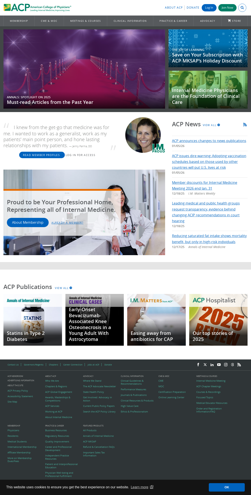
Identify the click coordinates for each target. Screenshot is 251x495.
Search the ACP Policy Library (99, 411)
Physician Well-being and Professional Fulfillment (59, 474)
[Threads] (232, 364)
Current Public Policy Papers (99, 406)
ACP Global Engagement (58, 392)
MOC (161, 386)
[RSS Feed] (239, 364)
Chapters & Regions (56, 386)
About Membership (27, 222)
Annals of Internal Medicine (98, 435)
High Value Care (129, 406)
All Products (89, 430)
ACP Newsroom (15, 376)
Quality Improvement (57, 441)
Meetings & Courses (85, 20)
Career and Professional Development (58, 448)
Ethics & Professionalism (134, 411)
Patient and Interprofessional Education (61, 466)
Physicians (13, 430)
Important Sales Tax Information (94, 454)
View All (211, 125)
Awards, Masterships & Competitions (57, 399)
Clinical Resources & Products (137, 400)
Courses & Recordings (208, 392)
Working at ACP (53, 411)
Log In (209, 7)
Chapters (53, 364)
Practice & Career (173, 20)
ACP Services (52, 406)
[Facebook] (198, 364)
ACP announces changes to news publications (209, 140)
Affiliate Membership (19, 452)
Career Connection (72, 364)
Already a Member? (67, 222)
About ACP (174, 7)
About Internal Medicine (58, 417)
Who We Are (52, 380)
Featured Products (93, 426)
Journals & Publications (134, 395)
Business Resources (56, 430)
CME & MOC (49, 20)
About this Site (15, 385)
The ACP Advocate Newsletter (99, 386)
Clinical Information (130, 20)
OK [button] (227, 487)
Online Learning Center (171, 397)
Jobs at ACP (93, 364)
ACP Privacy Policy (18, 390)
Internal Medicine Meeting (210, 380)
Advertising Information (21, 380)
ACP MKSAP (89, 441)
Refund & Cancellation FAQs (99, 446)
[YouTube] (219, 364)
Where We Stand (92, 380)
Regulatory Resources (57, 435)
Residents (13, 435)
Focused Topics (204, 397)
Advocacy (207, 20)
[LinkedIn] (212, 364)
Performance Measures (133, 389)
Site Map (12, 401)
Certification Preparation (172, 392)
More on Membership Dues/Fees (20, 460)
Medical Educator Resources (211, 402)
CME (160, 380)
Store (236, 20)
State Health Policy (93, 392)
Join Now (227, 7)
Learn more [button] (139, 487)
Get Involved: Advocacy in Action (97, 399)
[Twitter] (205, 364)
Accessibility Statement (20, 396)
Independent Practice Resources (57, 457)
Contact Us (13, 364)
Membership (19, 20)
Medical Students (17, 441)
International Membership (22, 446)
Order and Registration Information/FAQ (209, 410)
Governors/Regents (33, 364)
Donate (193, 7)
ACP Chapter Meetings (208, 386)
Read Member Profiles (42, 155)
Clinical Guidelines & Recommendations (132, 382)
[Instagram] (226, 364)
